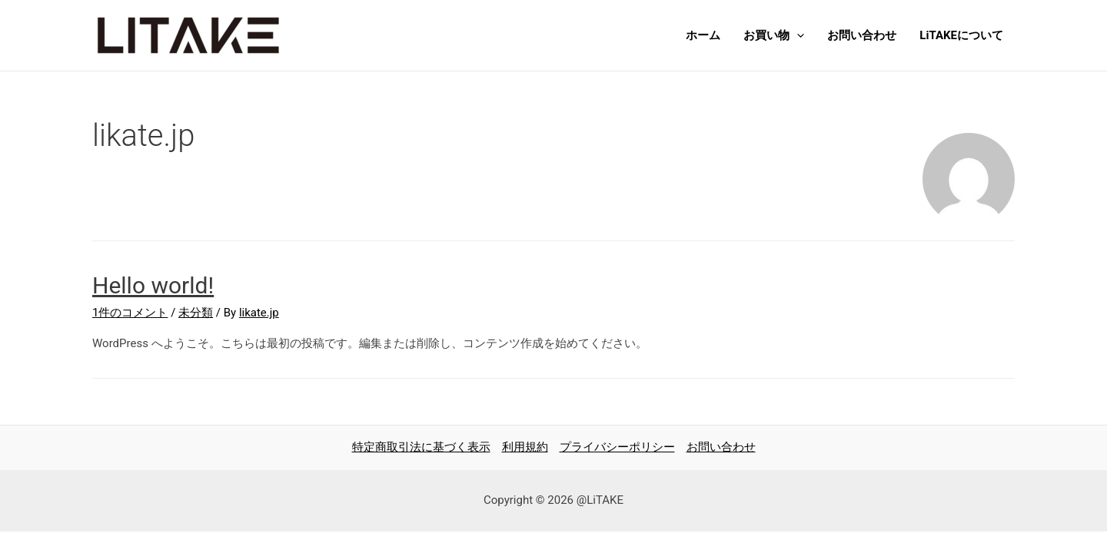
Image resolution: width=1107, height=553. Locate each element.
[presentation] (797, 35)
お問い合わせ (861, 35)
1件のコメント (130, 313)
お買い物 (773, 35)
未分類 (195, 313)
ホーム (703, 35)
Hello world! (153, 285)
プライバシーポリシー (617, 447)
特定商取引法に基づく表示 (421, 447)
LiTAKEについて (961, 35)
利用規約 (525, 447)
